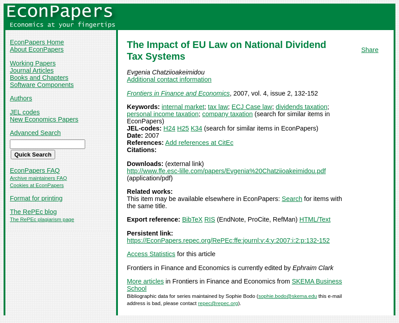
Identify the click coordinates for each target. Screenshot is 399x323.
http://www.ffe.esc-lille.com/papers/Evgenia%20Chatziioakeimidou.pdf (226, 171)
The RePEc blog (33, 211)
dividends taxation (301, 106)
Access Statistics (151, 254)
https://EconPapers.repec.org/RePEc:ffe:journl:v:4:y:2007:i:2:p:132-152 (228, 240)
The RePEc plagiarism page (42, 219)
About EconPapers (37, 49)
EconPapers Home (37, 42)
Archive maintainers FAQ (38, 178)
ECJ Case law (252, 106)
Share (369, 49)
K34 (196, 128)
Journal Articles (32, 70)
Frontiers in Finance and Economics (178, 93)
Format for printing (36, 198)
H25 (183, 128)
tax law (218, 106)
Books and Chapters (39, 77)
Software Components (42, 84)
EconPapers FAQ (35, 170)
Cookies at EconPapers (37, 185)
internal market (183, 106)
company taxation (227, 114)
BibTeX (192, 219)
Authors (21, 98)
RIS (209, 219)
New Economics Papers (44, 119)
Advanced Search (35, 132)
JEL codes (25, 112)
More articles (145, 281)
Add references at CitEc (199, 142)
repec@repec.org (218, 303)
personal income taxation (163, 114)
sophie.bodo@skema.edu (287, 296)
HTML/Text (315, 219)
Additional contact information (169, 79)
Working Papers (33, 63)
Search (292, 198)
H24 (169, 128)
